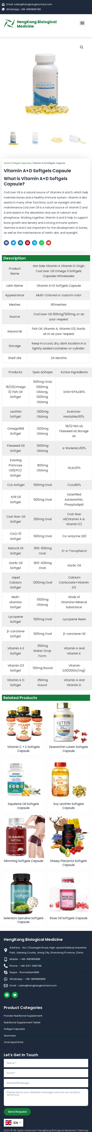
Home (7, 163)
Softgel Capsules (21, 163)
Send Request (17, 1112)
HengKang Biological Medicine (37, 24)
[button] (82, 23)
